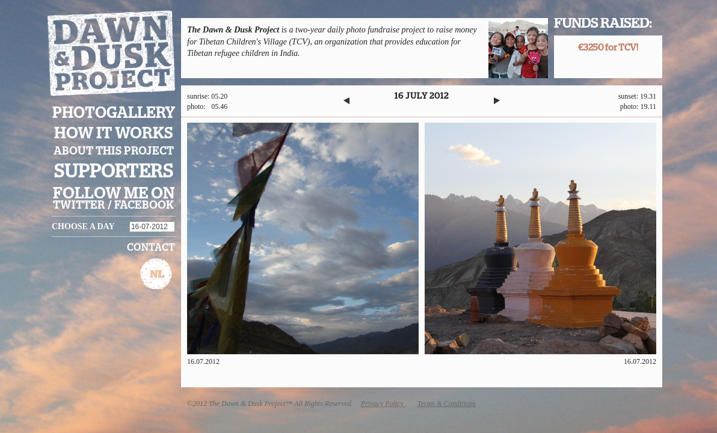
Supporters (113, 171)
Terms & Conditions (446, 403)
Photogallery (113, 113)
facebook (144, 205)
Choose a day (83, 226)
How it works (113, 133)
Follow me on (113, 193)
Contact (151, 248)
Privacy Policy (383, 403)
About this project (114, 151)
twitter (79, 205)
